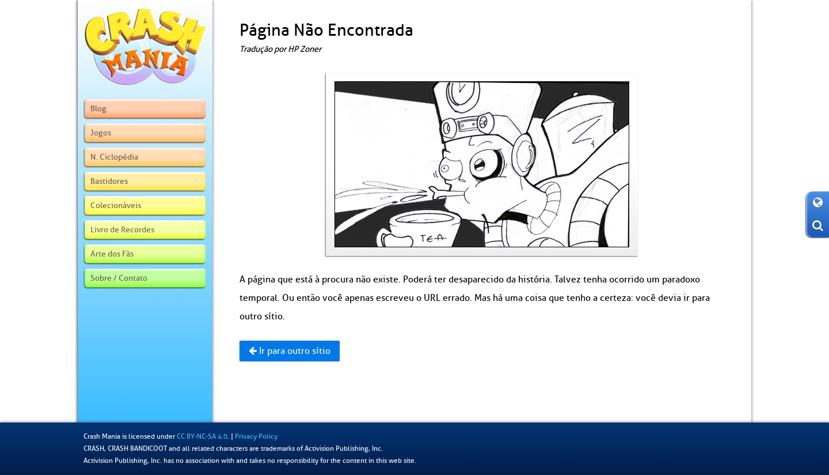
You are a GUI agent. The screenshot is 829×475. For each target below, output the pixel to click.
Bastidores (109, 181)
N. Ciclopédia (114, 157)
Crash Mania (101, 436)
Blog (98, 108)
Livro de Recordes (122, 229)
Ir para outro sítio (289, 351)
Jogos (100, 132)
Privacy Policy (256, 436)
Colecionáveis (115, 205)
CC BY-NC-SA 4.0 (202, 436)
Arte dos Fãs (112, 253)
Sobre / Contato (118, 278)
